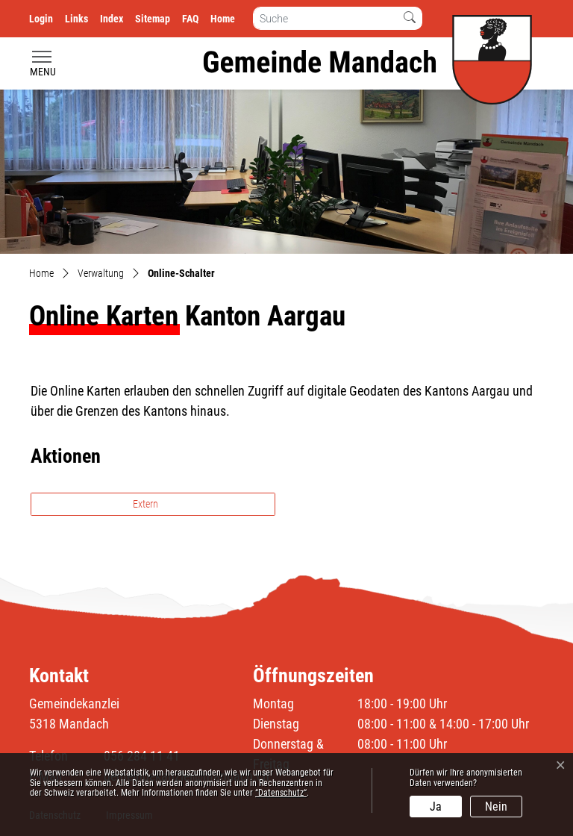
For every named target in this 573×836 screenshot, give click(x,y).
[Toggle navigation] (43, 64)
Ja (436, 806)
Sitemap (152, 19)
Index (111, 19)
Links (76, 19)
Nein (496, 806)
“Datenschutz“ (281, 792)
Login (41, 19)
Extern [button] (146, 504)
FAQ (190, 19)
